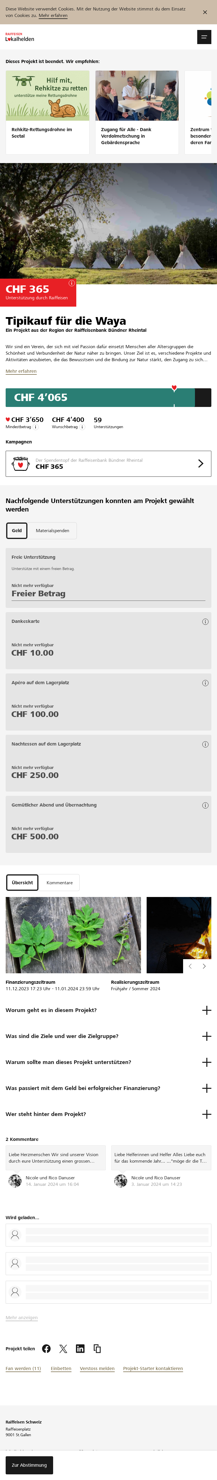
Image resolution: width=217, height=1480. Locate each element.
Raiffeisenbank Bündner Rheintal (110, 330)
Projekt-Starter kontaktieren (153, 1368)
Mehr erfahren (53, 15)
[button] (204, 37)
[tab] (17, 530)
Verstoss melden (97, 1368)
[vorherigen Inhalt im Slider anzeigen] (204, 966)
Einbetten (61, 1368)
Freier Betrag (39, 593)
